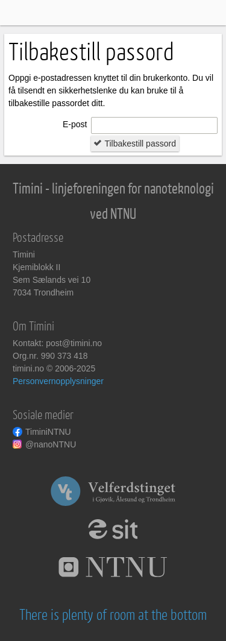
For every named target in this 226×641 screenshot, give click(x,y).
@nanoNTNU (50, 444)
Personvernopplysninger (58, 381)
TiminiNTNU (48, 432)
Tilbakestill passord (135, 143)
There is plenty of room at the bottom (113, 615)
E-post (75, 124)
